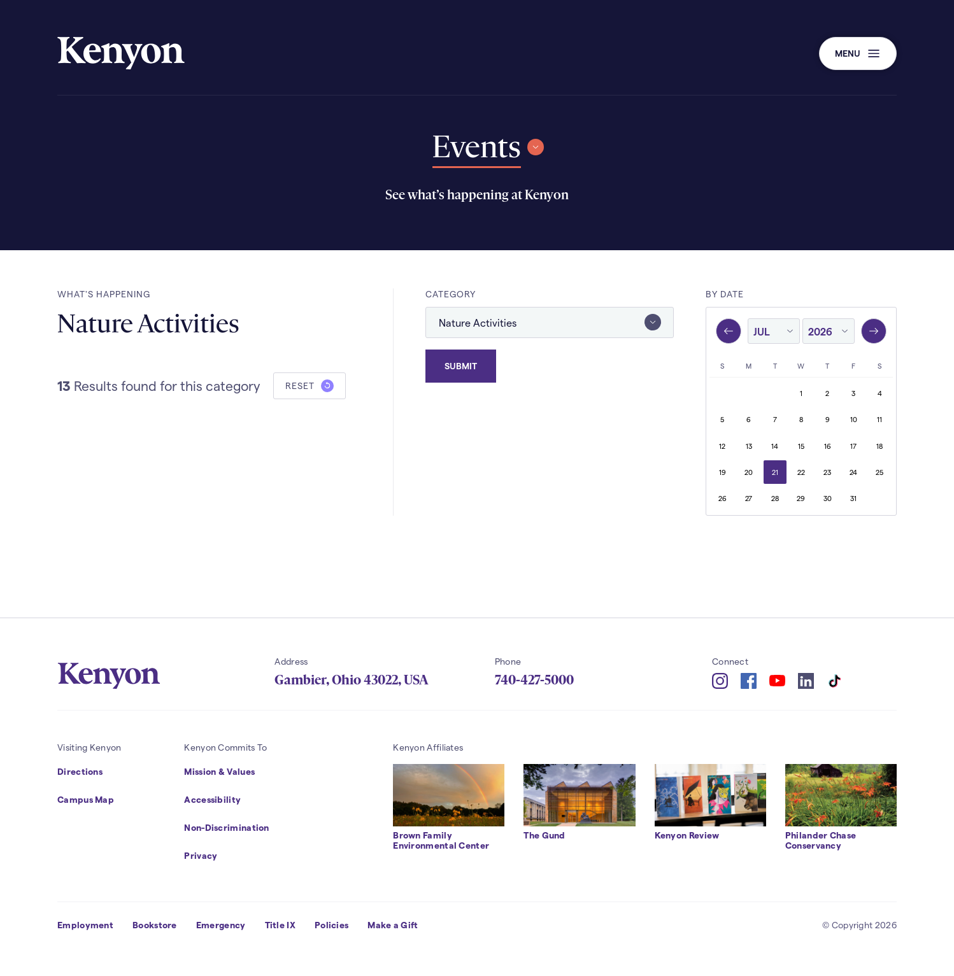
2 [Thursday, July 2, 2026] (827, 393)
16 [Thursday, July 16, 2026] (827, 446)
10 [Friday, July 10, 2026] (853, 419)
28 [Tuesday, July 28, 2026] (775, 498)
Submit (461, 364)
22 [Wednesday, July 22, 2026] (801, 472)
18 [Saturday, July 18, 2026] (879, 446)
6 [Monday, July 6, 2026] (748, 419)
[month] (773, 331)
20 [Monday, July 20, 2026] (748, 472)
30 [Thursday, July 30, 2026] (827, 498)
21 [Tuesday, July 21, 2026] (775, 472)
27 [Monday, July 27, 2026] (748, 498)
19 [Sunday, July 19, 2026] (722, 472)
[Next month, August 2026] (873, 331)
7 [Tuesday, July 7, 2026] (775, 419)
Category (450, 293)
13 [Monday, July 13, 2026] (749, 446)
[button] (858, 53)
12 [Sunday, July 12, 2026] (722, 446)
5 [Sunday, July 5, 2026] (722, 419)
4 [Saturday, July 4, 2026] (880, 393)
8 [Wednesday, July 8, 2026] (801, 419)
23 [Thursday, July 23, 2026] (827, 472)
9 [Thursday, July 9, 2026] (827, 419)
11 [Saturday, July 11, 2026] (879, 419)
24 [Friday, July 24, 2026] (853, 472)
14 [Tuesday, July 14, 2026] (774, 446)
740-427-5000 (534, 680)
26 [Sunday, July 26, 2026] (722, 498)
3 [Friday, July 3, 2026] (853, 393)
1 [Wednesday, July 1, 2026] (801, 393)
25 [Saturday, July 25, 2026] (879, 472)
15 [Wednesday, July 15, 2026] (801, 446)
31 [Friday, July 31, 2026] (853, 498)
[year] (828, 331)
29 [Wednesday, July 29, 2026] (801, 498)
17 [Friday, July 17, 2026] (853, 446)
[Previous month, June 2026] (728, 331)
